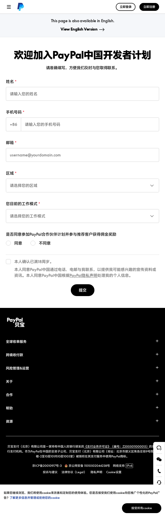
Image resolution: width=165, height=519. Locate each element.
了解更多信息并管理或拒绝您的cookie (35, 498)
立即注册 (149, 7)
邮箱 (10, 142)
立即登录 (126, 7)
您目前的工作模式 (21, 203)
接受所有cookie (141, 508)
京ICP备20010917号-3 (47, 466)
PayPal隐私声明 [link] (83, 275)
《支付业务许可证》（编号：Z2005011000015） (116, 446)
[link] (20, 7)
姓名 (10, 81)
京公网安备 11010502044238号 (89, 466)
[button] (82, 341)
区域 (10, 173)
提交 (83, 290)
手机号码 (14, 112)
